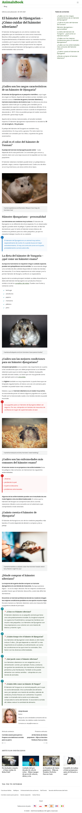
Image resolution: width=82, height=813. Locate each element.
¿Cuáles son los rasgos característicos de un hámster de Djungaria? (68, 18)
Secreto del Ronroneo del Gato (58, 790)
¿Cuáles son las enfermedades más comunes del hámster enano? (68, 47)
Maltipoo (16, 790)
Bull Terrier (43, 790)
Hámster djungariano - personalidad (65, 28)
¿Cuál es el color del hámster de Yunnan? (67, 23)
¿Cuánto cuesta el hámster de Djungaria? (68, 52)
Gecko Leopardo (25, 795)
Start (41, 801)
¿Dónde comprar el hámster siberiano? (67, 57)
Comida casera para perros (9, 795)
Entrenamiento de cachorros (29, 790)
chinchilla (21, 377)
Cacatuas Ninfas (6, 790)
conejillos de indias (22, 283)
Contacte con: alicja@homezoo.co (28, 723)
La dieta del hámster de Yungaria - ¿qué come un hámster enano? (66, 34)
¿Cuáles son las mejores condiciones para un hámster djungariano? (68, 40)
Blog (5, 6)
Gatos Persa (36, 795)
